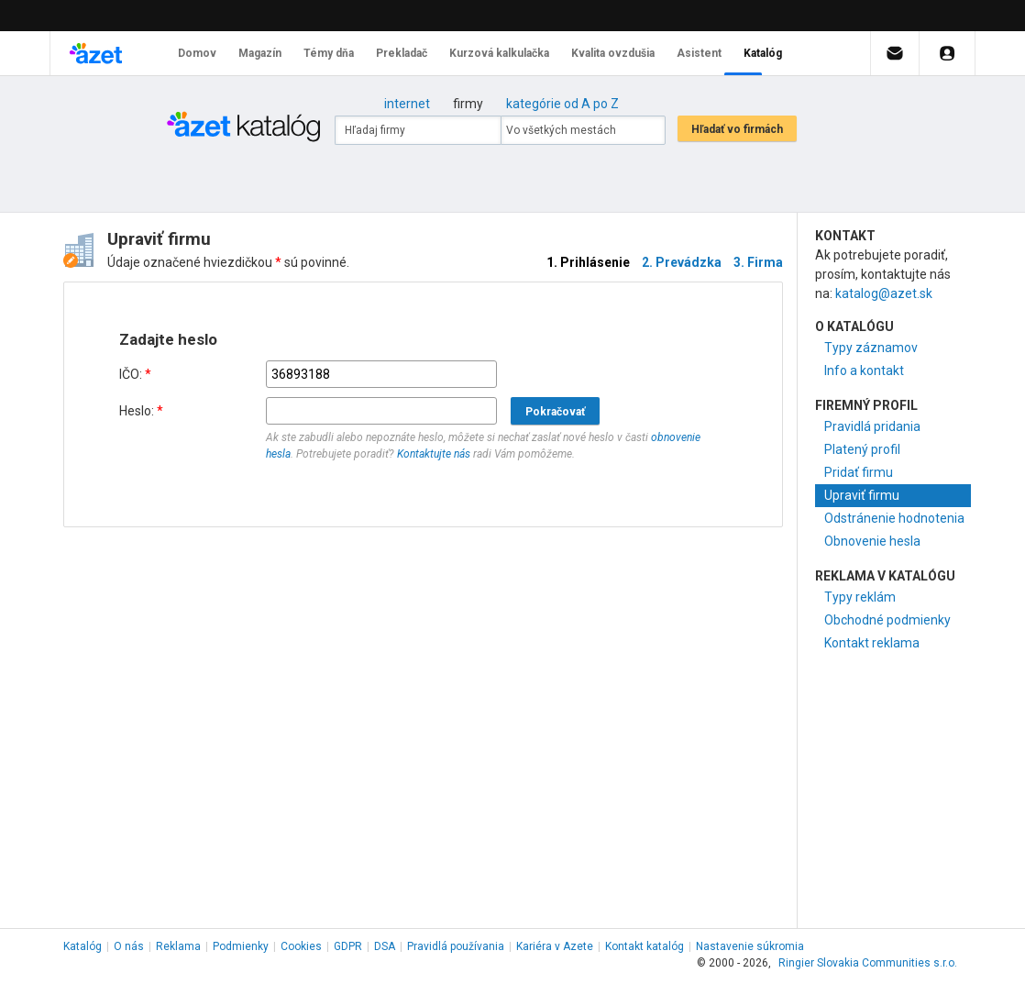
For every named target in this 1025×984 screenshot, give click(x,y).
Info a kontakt (864, 370)
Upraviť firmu (861, 495)
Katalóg (82, 946)
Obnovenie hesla (872, 541)
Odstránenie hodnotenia (894, 518)
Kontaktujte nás (433, 454)
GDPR (348, 946)
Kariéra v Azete (554, 946)
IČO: (135, 374)
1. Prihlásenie (588, 262)
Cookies (301, 946)
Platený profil (862, 449)
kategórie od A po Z (562, 103)
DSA (384, 946)
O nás (129, 946)
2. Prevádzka (682, 262)
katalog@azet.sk (883, 293)
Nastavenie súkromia (750, 946)
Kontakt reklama (872, 643)
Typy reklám (860, 597)
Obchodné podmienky (887, 620)
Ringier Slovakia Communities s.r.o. (867, 962)
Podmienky (241, 946)
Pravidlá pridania (872, 426)
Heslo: (141, 411)
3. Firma (758, 262)
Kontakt (644, 946)
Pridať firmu (858, 472)
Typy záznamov (871, 347)
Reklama (178, 946)
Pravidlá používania (455, 946)
